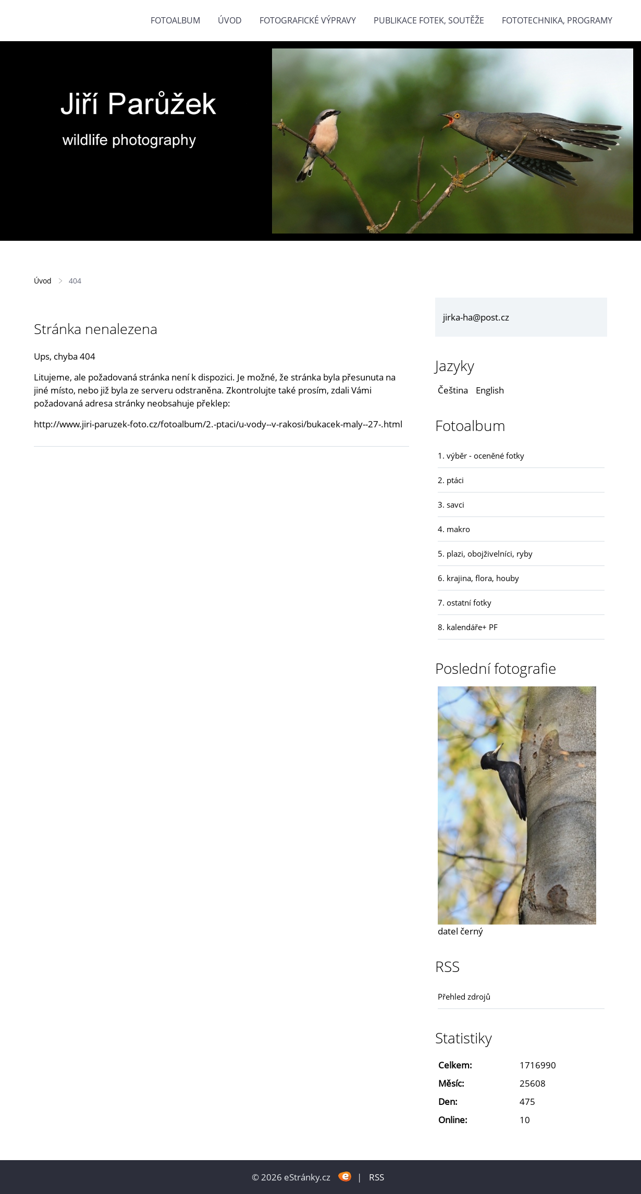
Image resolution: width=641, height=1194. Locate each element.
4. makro (454, 529)
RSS (376, 1177)
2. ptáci (451, 480)
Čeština (453, 390)
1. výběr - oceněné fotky (481, 455)
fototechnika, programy (557, 20)
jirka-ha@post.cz (476, 317)
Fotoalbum (175, 20)
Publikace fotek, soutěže (429, 20)
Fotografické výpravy (308, 20)
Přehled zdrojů (464, 996)
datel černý (460, 931)
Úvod (230, 20)
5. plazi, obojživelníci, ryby (485, 553)
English (490, 390)
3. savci (451, 504)
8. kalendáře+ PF (468, 627)
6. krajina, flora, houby (478, 578)
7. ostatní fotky (464, 602)
